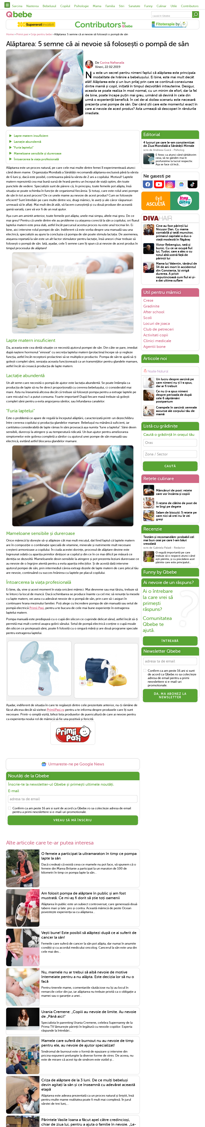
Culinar (161, 6)
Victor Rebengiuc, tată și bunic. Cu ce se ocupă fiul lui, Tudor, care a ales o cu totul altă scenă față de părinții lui (174, 251)
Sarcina (17, 6)
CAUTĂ (170, 467)
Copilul (65, 6)
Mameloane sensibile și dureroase (37, 153)
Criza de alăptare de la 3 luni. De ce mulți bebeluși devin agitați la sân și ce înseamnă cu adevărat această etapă (88, 1085)
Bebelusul (49, 6)
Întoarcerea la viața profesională (36, 159)
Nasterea (32, 6)
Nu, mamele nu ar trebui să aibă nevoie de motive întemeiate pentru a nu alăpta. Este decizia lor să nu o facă (87, 977)
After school (153, 312)
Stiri (121, 6)
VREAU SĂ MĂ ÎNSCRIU (72, 821)
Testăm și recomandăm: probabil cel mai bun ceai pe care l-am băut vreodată (168, 542)
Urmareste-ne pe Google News (72, 764)
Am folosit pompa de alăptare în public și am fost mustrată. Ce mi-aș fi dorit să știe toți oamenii (83, 896)
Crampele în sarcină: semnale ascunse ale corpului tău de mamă (176, 411)
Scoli (147, 318)
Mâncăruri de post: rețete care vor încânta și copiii (174, 493)
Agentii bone (154, 346)
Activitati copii (155, 335)
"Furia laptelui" (23, 148)
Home (10, 34)
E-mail (13, 791)
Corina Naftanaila (112, 62)
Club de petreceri (158, 329)
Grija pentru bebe (41, 34)
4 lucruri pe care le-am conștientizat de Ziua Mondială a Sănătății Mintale (168, 144)
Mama (97, 6)
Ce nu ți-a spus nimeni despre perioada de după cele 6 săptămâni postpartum (174, 396)
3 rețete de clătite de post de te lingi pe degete (176, 506)
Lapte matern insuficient (30, 136)
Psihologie (81, 6)
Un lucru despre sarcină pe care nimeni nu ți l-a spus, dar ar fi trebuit (175, 383)
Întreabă (170, 642)
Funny (148, 6)
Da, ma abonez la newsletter (170, 697)
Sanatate (134, 6)
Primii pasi (22, 34)
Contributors (189, 6)
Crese (148, 300)
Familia (110, 6)
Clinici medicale (157, 341)
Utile (174, 6)
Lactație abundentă (27, 142)
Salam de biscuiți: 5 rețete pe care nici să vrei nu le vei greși (176, 517)
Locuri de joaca (156, 323)
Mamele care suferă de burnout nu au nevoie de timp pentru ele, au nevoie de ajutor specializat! (87, 1043)
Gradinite (151, 306)
